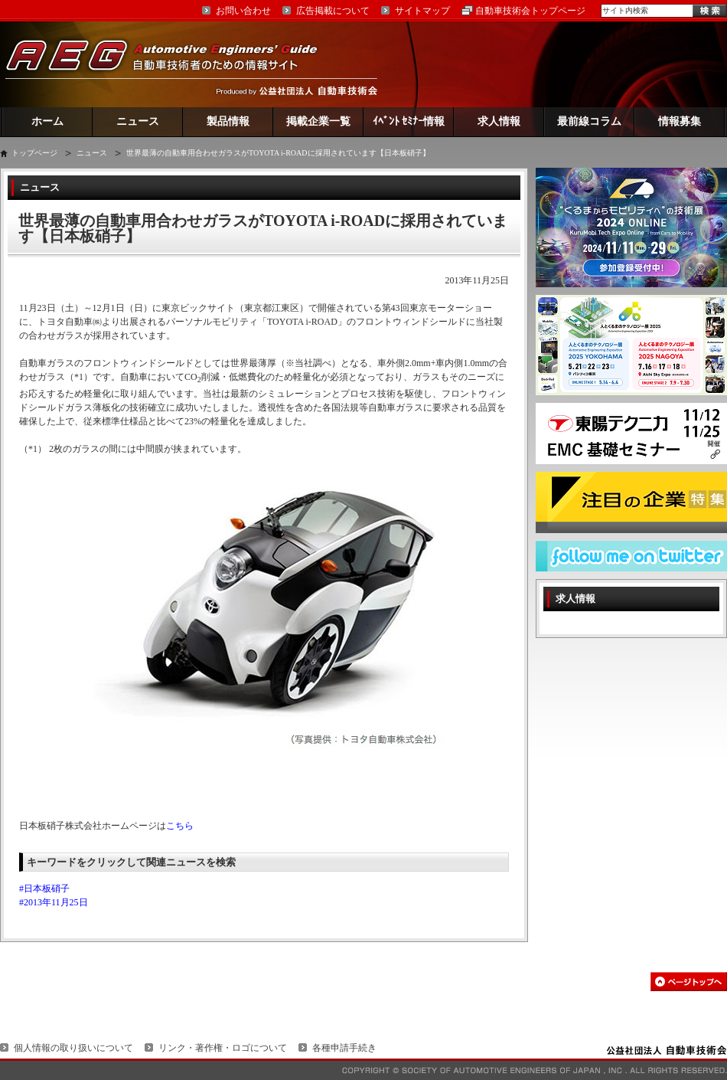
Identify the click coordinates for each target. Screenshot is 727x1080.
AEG (171, 64)
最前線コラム (589, 121)
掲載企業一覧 (318, 121)
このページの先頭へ (688, 981)
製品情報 (228, 121)
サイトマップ (422, 10)
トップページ (34, 153)
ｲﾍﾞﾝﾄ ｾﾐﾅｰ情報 (409, 121)
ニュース (137, 121)
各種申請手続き (344, 1047)
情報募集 (679, 121)
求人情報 (499, 121)
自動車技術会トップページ (530, 10)
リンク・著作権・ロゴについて (222, 1047)
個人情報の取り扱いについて (73, 1047)
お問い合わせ (243, 10)
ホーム (47, 121)
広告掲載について (333, 10)
